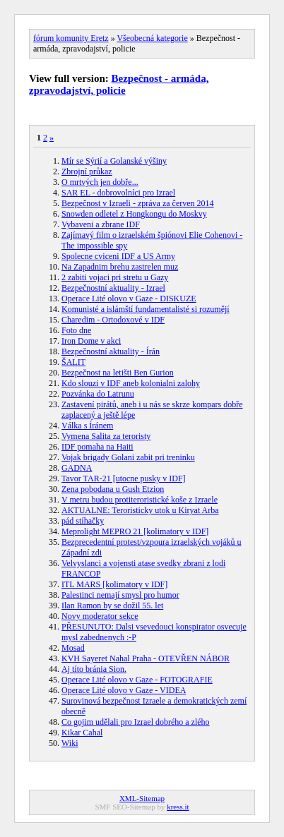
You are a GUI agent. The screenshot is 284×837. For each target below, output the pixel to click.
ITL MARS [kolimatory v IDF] (114, 584)
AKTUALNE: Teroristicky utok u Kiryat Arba (140, 510)
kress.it (178, 806)
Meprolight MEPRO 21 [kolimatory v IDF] (134, 531)
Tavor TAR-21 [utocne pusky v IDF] (123, 478)
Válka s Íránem (87, 425)
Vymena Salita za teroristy (105, 436)
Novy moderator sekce (99, 616)
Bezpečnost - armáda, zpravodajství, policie (118, 84)
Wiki (69, 743)
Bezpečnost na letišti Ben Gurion (117, 373)
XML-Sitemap (142, 798)
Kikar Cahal (81, 732)
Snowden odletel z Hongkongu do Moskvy (134, 214)
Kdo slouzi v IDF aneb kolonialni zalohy (130, 383)
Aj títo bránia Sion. (93, 669)
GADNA (76, 468)
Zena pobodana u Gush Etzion (112, 489)
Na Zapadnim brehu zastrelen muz (119, 267)
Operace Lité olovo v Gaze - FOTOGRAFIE (137, 680)
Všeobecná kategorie (152, 38)
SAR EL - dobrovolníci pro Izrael (118, 193)
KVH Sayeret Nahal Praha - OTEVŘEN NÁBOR (145, 658)
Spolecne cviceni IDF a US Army (118, 256)
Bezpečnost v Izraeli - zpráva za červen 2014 (137, 203)
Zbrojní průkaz (86, 171)
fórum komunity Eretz (71, 38)
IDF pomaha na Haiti (97, 447)
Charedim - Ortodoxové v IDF (113, 320)
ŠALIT (73, 362)
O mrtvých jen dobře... (99, 182)
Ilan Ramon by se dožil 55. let (112, 605)
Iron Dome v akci (91, 341)
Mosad (73, 648)
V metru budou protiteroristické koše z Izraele (139, 500)
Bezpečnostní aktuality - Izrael (113, 288)
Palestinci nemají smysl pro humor (120, 595)
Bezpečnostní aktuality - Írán (110, 351)
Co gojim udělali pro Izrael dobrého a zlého (135, 722)
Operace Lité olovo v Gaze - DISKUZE (128, 298)
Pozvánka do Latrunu (97, 394)
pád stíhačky (82, 521)
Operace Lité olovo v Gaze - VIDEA (123, 690)
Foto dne (76, 330)
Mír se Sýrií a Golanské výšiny (114, 161)
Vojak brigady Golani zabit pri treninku (128, 457)
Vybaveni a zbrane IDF (100, 224)
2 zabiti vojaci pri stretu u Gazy (114, 277)
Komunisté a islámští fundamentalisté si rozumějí (145, 309)
